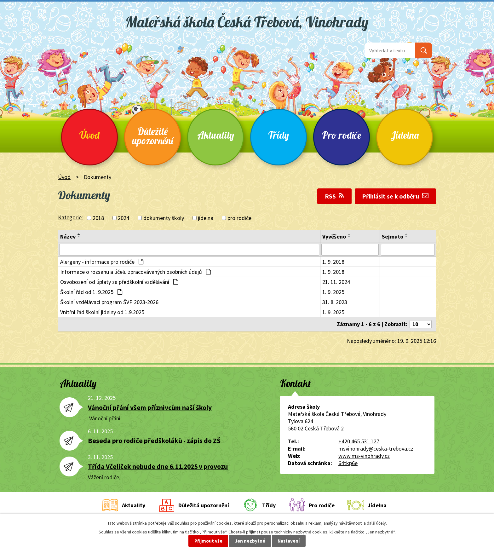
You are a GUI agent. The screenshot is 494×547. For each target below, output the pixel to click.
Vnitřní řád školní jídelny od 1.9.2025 (102, 312)
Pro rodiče (341, 135)
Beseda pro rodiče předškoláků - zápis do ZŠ (154, 441)
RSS (334, 196)
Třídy (278, 135)
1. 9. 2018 (333, 262)
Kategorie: (70, 217)
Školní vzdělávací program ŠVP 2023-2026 (109, 302)
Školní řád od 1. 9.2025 (91, 292)
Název (68, 236)
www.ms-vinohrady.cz (364, 456)
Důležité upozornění (152, 136)
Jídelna (404, 135)
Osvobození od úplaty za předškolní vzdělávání (119, 282)
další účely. (377, 523)
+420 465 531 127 (358, 442)
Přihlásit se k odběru (395, 196)
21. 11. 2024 (336, 282)
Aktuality (215, 135)
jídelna (205, 218)
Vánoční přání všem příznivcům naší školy (150, 408)
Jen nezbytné (250, 541)
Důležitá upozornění (203, 506)
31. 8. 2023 (334, 302)
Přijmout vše (208, 541)
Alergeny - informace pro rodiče (101, 262)
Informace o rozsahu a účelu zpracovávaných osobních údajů (135, 272)
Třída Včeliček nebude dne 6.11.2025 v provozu (158, 467)
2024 (123, 218)
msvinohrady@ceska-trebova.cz (375, 449)
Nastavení (289, 541)
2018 (98, 218)
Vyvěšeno (334, 236)
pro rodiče (239, 218)
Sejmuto (392, 236)
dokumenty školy (163, 218)
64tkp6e (348, 464)
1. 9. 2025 (333, 292)
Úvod (89, 135)
